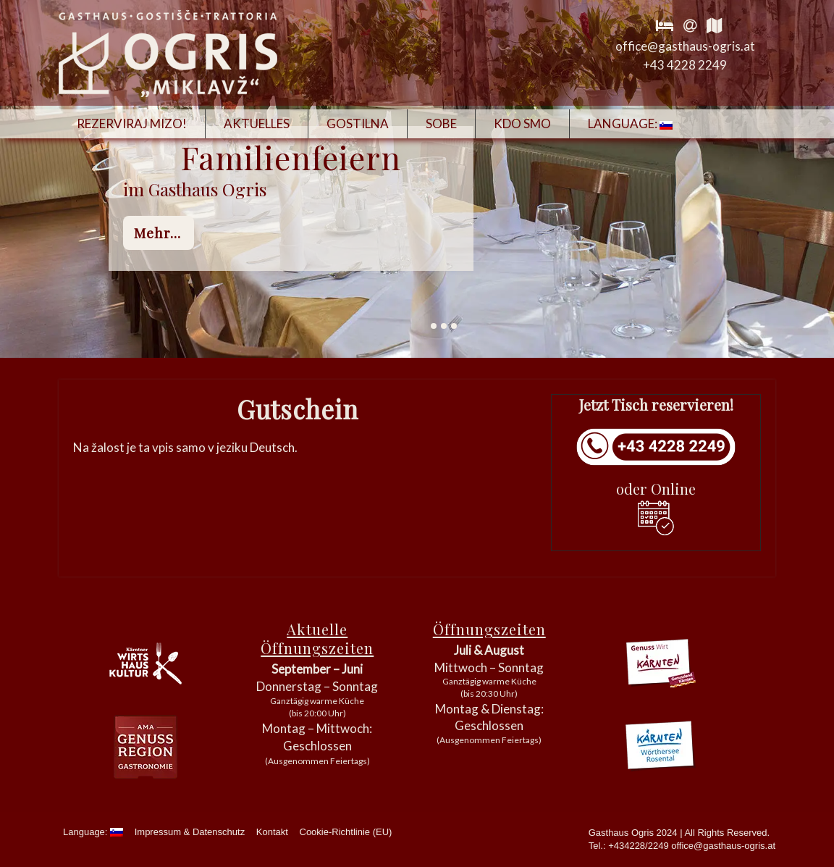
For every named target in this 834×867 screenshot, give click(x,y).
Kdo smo (522, 123)
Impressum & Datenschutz (190, 831)
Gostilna (358, 123)
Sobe (441, 123)
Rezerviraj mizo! (132, 123)
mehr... (157, 232)
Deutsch (272, 447)
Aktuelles (257, 123)
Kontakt (272, 831)
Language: (630, 123)
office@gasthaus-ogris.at (685, 46)
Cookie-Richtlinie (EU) (346, 831)
